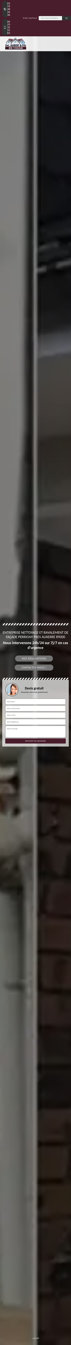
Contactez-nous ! (34, 667)
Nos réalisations (34, 658)
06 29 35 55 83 (5, 27)
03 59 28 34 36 (5, 9)
